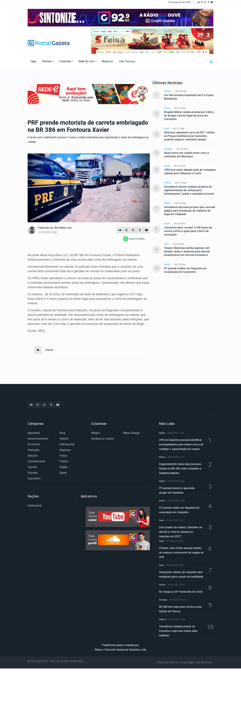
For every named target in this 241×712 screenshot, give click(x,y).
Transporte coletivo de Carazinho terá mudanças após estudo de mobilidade (181, 574)
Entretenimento (37, 461)
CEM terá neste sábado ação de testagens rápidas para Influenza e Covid (190, 171)
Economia (34, 444)
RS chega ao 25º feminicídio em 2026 (181, 592)
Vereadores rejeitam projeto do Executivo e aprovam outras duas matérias (178, 631)
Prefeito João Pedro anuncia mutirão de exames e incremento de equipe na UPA (181, 552)
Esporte (167, 91)
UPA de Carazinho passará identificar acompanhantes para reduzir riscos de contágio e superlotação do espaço (181, 444)
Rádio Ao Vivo (87, 61)
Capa (33, 61)
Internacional (66, 444)
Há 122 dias (179, 223)
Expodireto (34, 479)
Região (167, 203)
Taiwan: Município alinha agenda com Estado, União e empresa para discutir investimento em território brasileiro (187, 251)
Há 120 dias (181, 91)
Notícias (48, 61)
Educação (33, 450)
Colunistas (66, 61)
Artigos (95, 433)
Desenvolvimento (38, 439)
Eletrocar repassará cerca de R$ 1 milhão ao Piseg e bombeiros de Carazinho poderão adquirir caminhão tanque (189, 136)
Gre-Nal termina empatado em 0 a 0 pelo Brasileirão (189, 97)
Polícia (49, 350)
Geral (166, 128)
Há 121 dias (180, 108)
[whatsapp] (134, 239)
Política (167, 182)
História (63, 439)
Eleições (33, 456)
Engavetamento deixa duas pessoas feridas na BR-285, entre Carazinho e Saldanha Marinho (180, 468)
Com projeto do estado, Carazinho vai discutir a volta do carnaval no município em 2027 (180, 531)
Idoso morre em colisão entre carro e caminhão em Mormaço (186, 154)
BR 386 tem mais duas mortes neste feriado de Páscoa (180, 609)
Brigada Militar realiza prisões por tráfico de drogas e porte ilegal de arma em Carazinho (189, 115)
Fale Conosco (127, 61)
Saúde (167, 166)
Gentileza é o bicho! (102, 439)
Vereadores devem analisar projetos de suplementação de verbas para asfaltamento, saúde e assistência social (189, 190)
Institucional (35, 506)
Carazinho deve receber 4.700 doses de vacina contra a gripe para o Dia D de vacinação (188, 231)
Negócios (108, 61)
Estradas (168, 149)
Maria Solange (131, 433)
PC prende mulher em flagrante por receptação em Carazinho (185, 270)
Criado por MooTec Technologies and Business (184, 662)
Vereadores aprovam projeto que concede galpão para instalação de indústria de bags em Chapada (189, 211)
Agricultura (34, 433)
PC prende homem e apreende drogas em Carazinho (177, 490)
